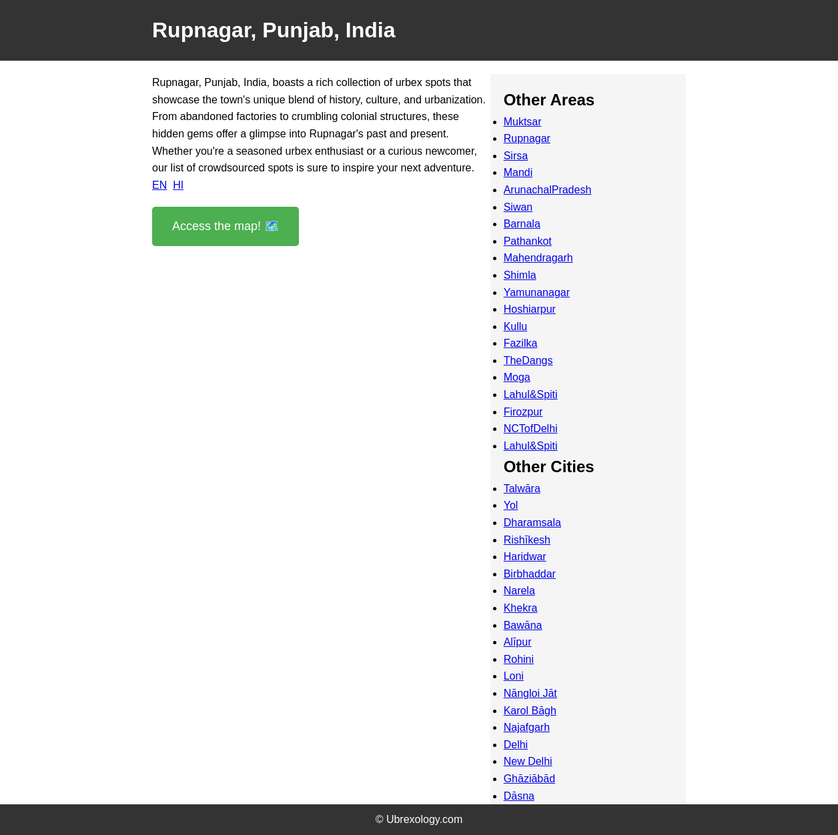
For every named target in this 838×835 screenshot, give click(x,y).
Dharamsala (532, 522)
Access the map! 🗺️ (225, 226)
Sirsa (516, 155)
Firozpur (523, 412)
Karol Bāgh (530, 710)
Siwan (518, 207)
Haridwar (525, 556)
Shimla (520, 275)
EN (159, 185)
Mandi (518, 172)
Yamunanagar (537, 292)
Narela (519, 590)
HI (178, 185)
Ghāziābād (529, 778)
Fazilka (521, 343)
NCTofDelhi (531, 428)
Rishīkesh (527, 540)
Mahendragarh (538, 257)
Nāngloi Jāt (530, 693)
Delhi (516, 744)
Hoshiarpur (530, 309)
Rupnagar (527, 138)
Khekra (521, 608)
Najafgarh (527, 727)
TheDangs (528, 360)
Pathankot (528, 241)
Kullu (516, 326)
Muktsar (523, 121)
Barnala (522, 223)
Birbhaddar (530, 574)
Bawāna (523, 625)
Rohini (519, 659)
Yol (511, 505)
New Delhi (528, 761)
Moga (517, 377)
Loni (514, 676)
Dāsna (519, 796)
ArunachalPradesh (548, 189)
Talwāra (522, 488)
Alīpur (518, 642)
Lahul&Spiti (531, 394)
